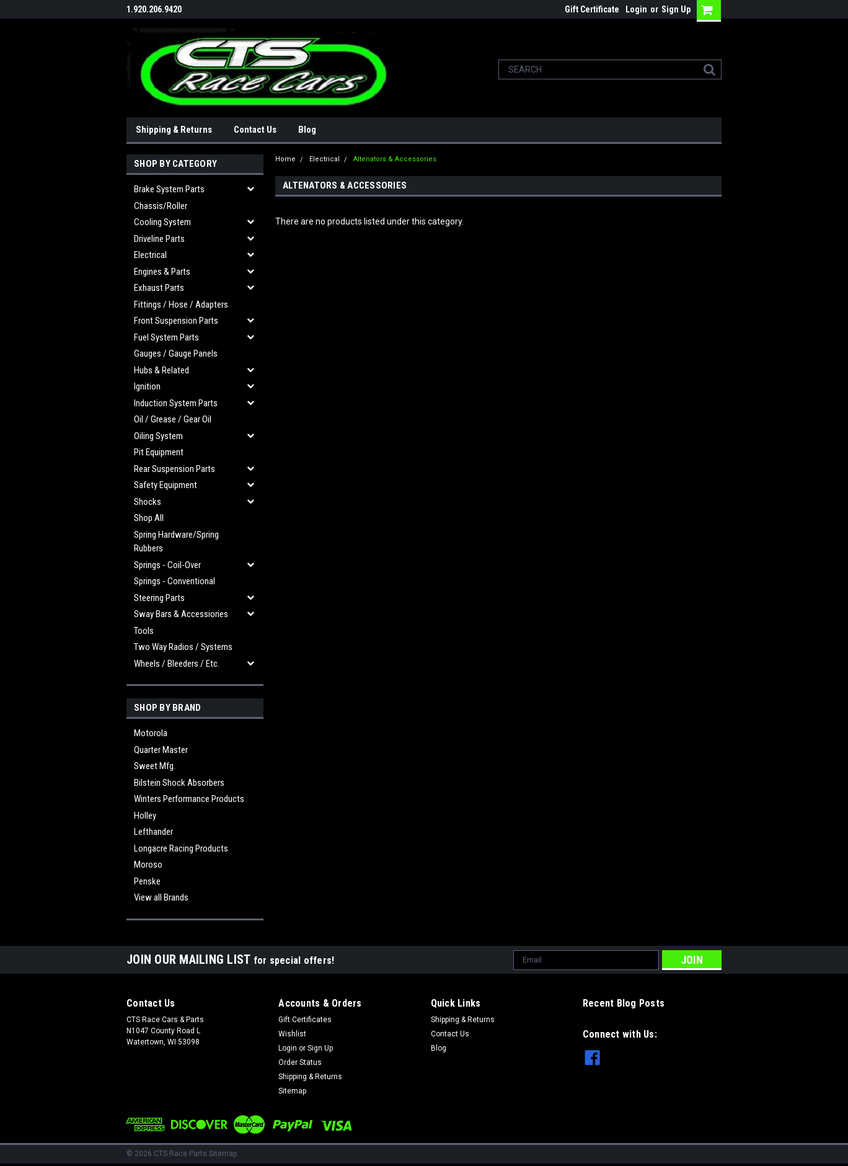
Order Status (300, 1062)
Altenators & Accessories (394, 159)
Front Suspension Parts (176, 320)
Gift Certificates (305, 1019)
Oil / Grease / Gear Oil (172, 419)
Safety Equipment (165, 485)
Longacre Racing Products (181, 848)
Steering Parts (159, 597)
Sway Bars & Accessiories (181, 614)
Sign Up (676, 9)
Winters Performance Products (189, 798)
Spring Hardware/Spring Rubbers (176, 541)
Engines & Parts (162, 271)
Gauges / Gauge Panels (176, 353)
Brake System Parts (169, 189)
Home (285, 159)
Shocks (147, 501)
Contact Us (255, 129)
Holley (145, 815)
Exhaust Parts (159, 287)
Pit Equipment (158, 452)
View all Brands (161, 897)
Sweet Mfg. (154, 766)
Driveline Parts (159, 238)
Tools (144, 630)
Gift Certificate (592, 9)
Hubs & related (161, 370)
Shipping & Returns (174, 129)
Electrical (150, 254)
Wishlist (292, 1034)
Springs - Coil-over (167, 565)
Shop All (149, 517)
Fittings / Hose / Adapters (181, 304)
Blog (307, 129)
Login (636, 9)
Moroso (148, 864)
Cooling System (162, 222)
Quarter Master (161, 749)
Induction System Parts (176, 403)
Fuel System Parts (166, 337)
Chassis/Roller (160, 205)
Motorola (150, 733)
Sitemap (292, 1091)
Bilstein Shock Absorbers (179, 782)
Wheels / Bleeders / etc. (176, 663)
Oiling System (158, 436)
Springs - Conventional (174, 581)
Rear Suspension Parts (174, 468)
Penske (147, 881)
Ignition (147, 386)
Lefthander (153, 831)
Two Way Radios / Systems (183, 646)
